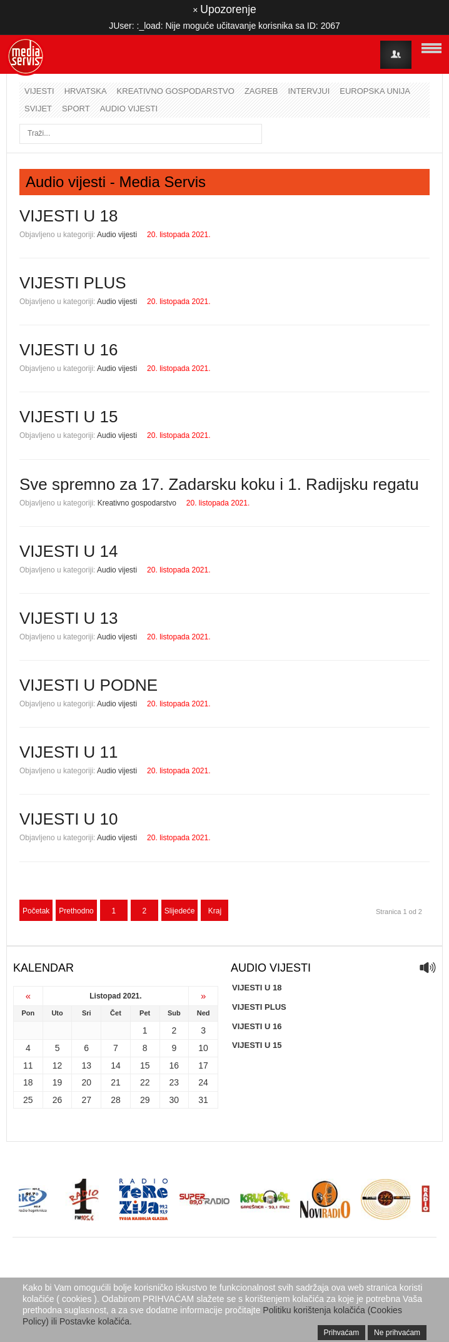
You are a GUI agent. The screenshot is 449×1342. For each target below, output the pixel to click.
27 (86, 1100)
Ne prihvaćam (397, 1332)
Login (395, 55)
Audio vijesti (129, 108)
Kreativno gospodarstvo (176, 91)
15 (145, 1065)
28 (116, 1100)
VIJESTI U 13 (68, 618)
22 (145, 1082)
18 (28, 1082)
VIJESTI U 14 (68, 551)
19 (58, 1082)
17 (203, 1065)
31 (203, 1100)
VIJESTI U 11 (68, 752)
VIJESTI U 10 (68, 819)
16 (174, 1065)
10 (203, 1048)
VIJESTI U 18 (68, 215)
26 (58, 1100)
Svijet (38, 108)
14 (116, 1065)
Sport (76, 108)
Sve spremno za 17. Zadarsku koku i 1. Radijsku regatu (219, 484)
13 (86, 1065)
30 (174, 1100)
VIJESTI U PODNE (88, 685)
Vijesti (39, 91)
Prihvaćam (342, 1332)
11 (28, 1065)
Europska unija (375, 91)
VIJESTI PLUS (72, 282)
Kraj (214, 911)
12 (58, 1065)
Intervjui (309, 91)
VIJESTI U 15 (68, 416)
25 (28, 1100)
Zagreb (261, 91)
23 (174, 1082)
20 (86, 1082)
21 (116, 1082)
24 (203, 1082)
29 (145, 1100)
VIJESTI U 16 (68, 349)
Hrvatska (85, 91)
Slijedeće (179, 911)
